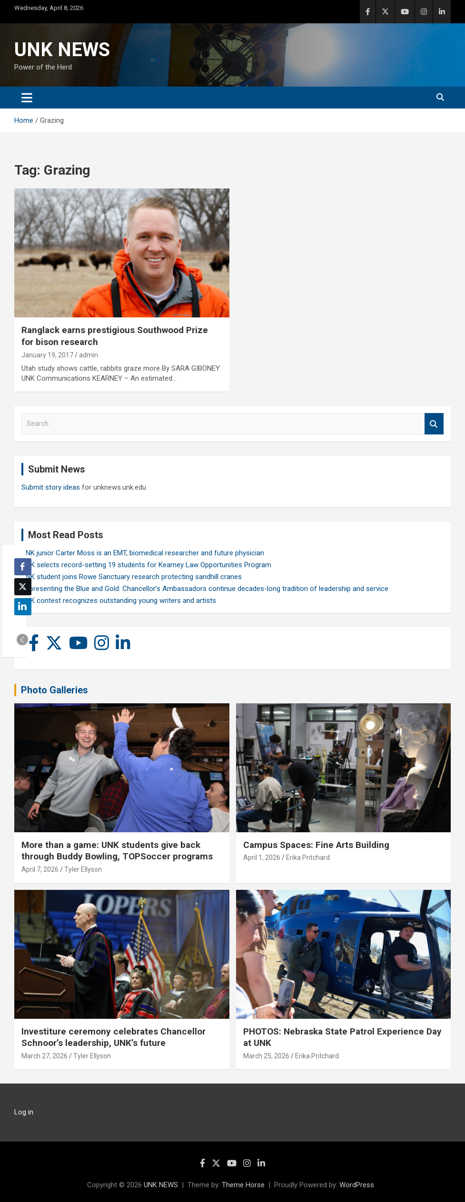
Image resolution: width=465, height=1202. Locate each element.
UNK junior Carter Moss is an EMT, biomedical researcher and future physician (142, 553)
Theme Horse (243, 1185)
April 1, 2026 (261, 857)
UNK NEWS (62, 50)
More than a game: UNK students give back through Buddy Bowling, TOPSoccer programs (117, 850)
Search (434, 423)
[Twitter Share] (22, 586)
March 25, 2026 (266, 1056)
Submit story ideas (50, 487)
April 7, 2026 (40, 869)
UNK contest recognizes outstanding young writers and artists (118, 600)
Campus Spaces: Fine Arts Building (316, 844)
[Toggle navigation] (27, 97)
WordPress (356, 1185)
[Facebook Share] (22, 566)
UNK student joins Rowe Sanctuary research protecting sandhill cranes (131, 576)
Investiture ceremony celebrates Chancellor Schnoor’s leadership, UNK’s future (113, 1037)
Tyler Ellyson (83, 869)
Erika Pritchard (308, 857)
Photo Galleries (54, 690)
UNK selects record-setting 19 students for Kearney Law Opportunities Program (146, 565)
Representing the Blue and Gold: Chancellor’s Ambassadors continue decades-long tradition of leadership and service (204, 588)
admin (88, 355)
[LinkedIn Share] (22, 606)
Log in (23, 1112)
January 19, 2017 (47, 355)
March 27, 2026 (44, 1056)
